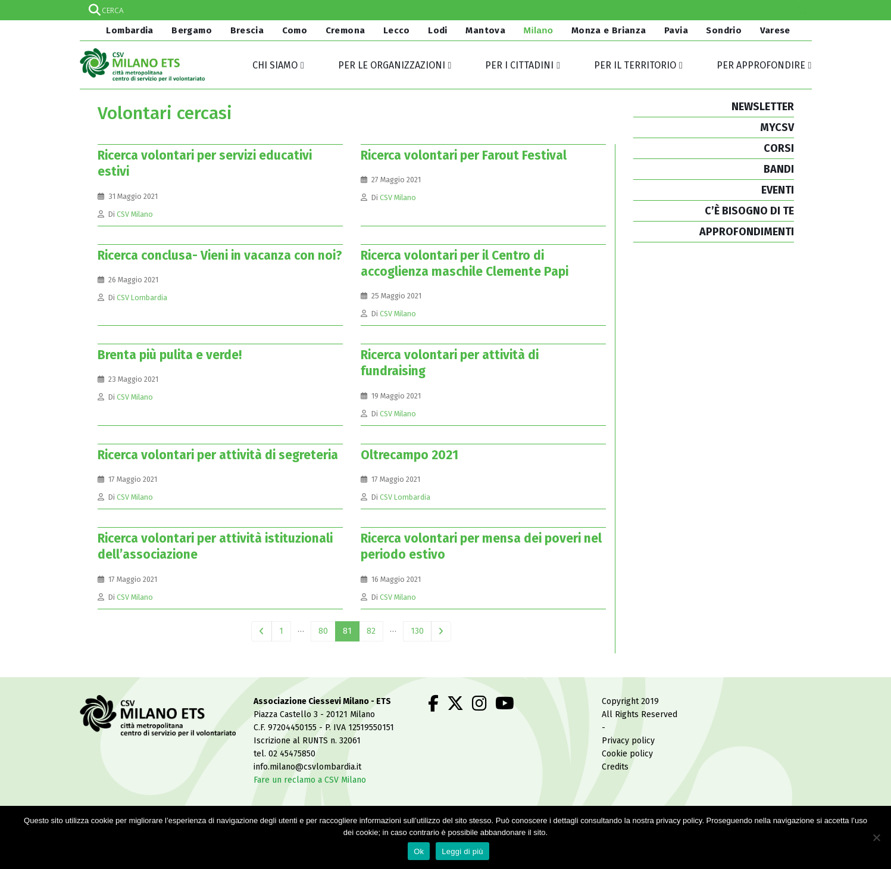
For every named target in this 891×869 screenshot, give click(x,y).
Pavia (676, 30)
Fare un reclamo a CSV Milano (310, 780)
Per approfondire (761, 65)
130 (417, 631)
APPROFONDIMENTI (746, 231)
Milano (539, 30)
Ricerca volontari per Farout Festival (464, 155)
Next (441, 631)
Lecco (396, 30)
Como (295, 30)
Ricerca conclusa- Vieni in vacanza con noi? (220, 255)
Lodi (438, 30)
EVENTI (777, 190)
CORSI (779, 148)
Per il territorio (635, 65)
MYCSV (777, 127)
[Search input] (445, 10)
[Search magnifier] (802, 10)
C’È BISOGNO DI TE (749, 210)
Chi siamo (275, 65)
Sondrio (724, 30)
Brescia (247, 30)
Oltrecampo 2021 (409, 455)
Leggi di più (462, 851)
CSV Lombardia (142, 297)
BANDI (779, 169)
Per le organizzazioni (391, 65)
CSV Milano (135, 214)
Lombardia (129, 30)
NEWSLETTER (762, 106)
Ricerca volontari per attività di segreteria (218, 455)
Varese (775, 30)
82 (371, 631)
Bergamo (191, 30)
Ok (419, 851)
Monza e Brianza (608, 30)
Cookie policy (627, 754)
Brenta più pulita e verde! (170, 355)
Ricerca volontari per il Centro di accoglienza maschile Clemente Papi (464, 263)
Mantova (485, 30)
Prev (261, 631)
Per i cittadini (519, 65)
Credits (615, 767)
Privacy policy (628, 741)
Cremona (345, 30)
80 (323, 631)
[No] (876, 837)
